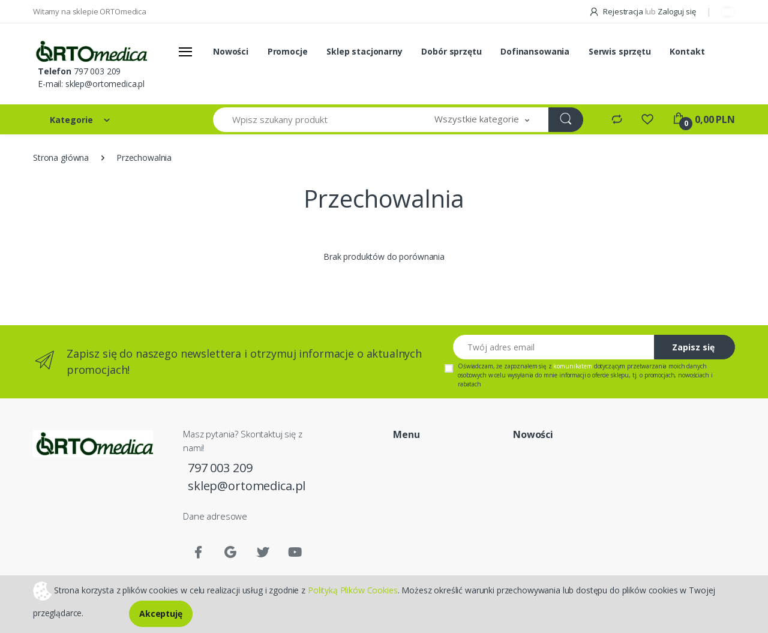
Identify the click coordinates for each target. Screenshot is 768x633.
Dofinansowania (534, 51)
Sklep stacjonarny (364, 51)
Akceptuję (160, 613)
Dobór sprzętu (451, 51)
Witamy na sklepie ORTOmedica (89, 11)
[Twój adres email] (554, 347)
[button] (481, 119)
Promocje (288, 51)
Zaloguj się (676, 11)
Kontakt (687, 51)
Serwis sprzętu (620, 51)
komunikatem (572, 366)
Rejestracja (617, 11)
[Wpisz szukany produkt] (314, 119)
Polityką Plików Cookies (353, 589)
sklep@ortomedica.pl (105, 83)
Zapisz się (693, 347)
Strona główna (61, 157)
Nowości (230, 51)
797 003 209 (97, 71)
